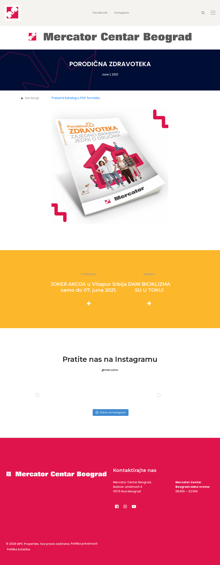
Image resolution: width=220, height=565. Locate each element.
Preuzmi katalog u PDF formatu (75, 98)
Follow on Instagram (110, 412)
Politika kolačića (18, 549)
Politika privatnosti (84, 544)
